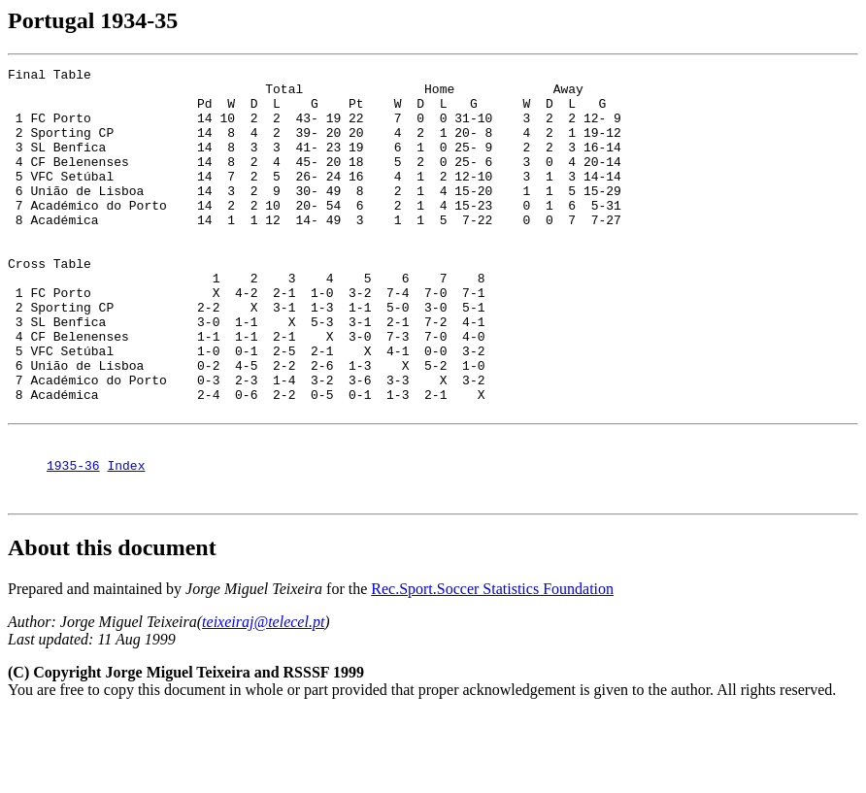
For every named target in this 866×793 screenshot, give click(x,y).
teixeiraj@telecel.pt (263, 700)
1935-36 (73, 540)
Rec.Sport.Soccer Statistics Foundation (492, 667)
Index (126, 540)
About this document (112, 626)
